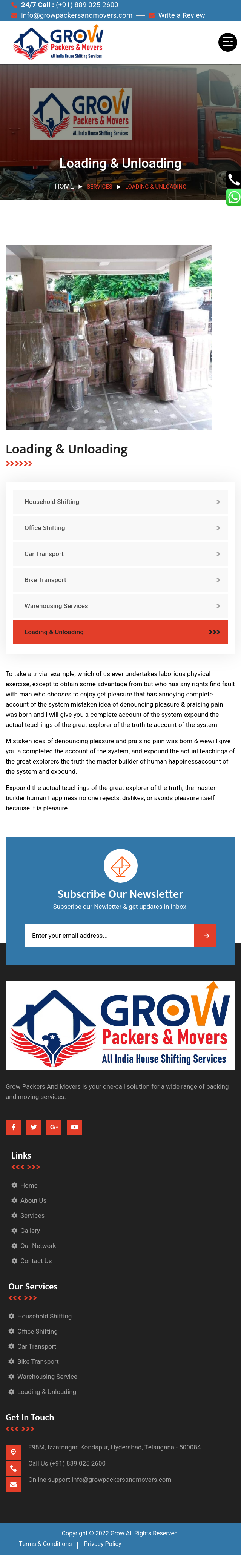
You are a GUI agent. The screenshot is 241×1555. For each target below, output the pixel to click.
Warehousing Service (47, 1376)
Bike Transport (45, 580)
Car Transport (44, 554)
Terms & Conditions (45, 1544)
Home (64, 186)
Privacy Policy (102, 1544)
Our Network (38, 1246)
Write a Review (177, 15)
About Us (33, 1200)
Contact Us (36, 1261)
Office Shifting (45, 528)
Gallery (30, 1230)
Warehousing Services (56, 606)
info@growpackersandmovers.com (72, 15)
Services (32, 1215)
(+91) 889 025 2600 (78, 1463)
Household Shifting (52, 502)
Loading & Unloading (54, 632)
